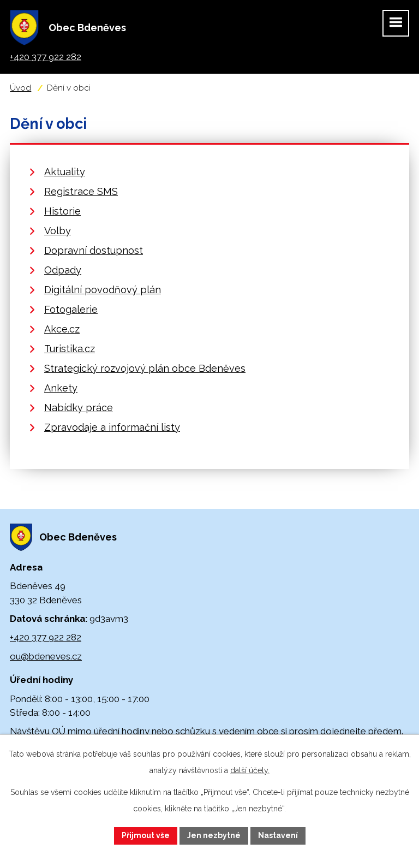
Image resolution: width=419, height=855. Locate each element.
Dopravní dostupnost (93, 250)
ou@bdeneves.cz (46, 656)
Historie (62, 211)
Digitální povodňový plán (102, 289)
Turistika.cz (69, 348)
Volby (57, 230)
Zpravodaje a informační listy (112, 427)
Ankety (60, 388)
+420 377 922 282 (45, 637)
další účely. (250, 770)
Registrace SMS (81, 191)
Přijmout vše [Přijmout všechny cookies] (146, 835)
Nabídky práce (78, 407)
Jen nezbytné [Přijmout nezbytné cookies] (214, 835)
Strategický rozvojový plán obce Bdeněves (145, 368)
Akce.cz (62, 329)
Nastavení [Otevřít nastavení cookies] (278, 835)
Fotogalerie (71, 309)
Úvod (20, 88)
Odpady (62, 270)
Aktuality (64, 171)
